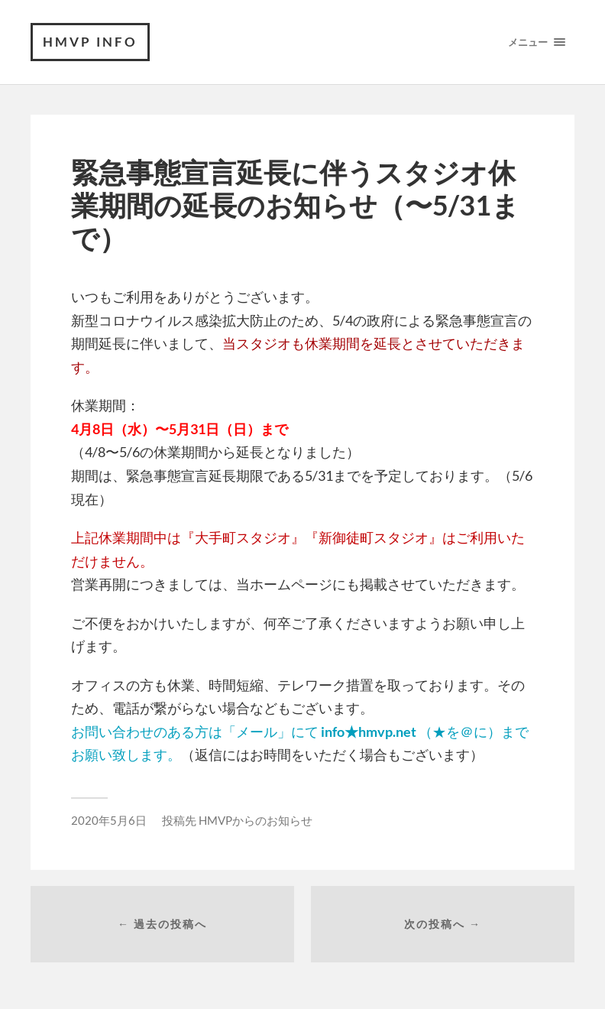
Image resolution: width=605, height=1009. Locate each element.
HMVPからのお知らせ (255, 820)
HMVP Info (90, 42)
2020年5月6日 (109, 820)
